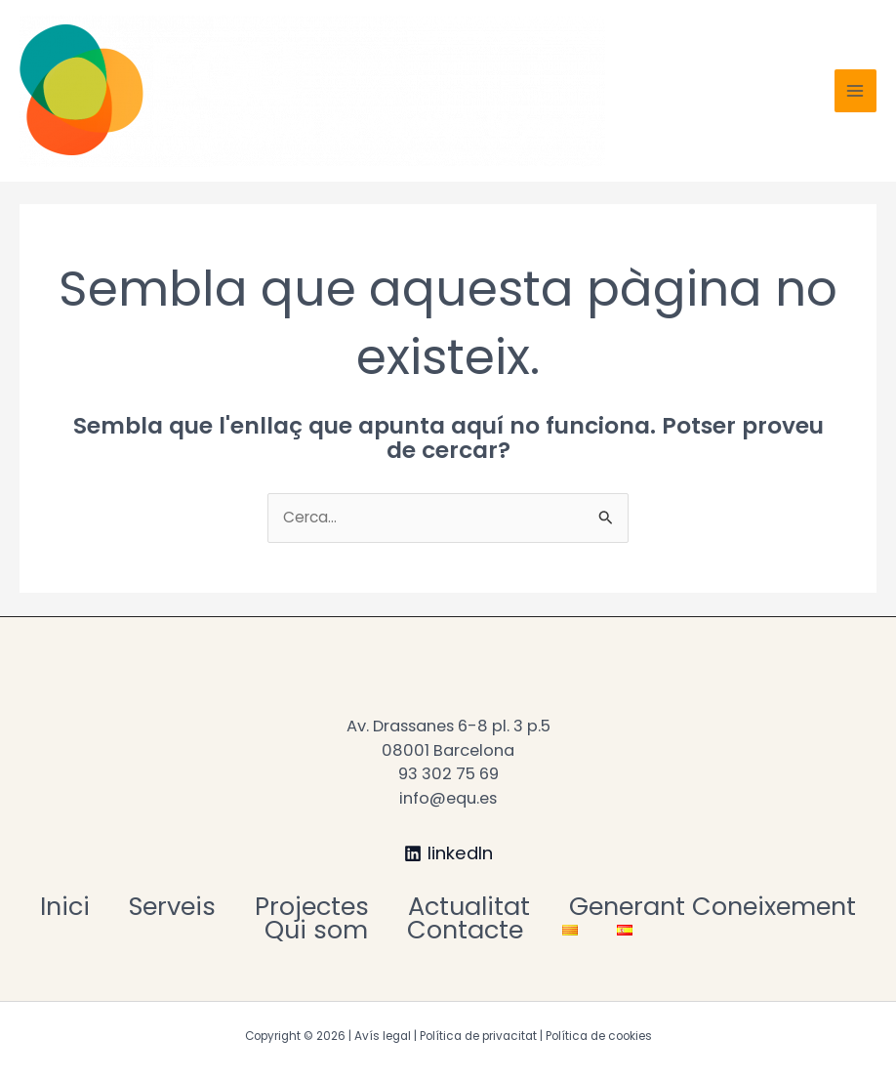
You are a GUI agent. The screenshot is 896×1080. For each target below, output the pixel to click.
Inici (65, 906)
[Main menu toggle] (855, 90)
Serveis (172, 906)
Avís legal (382, 1036)
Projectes (312, 906)
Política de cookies (599, 1036)
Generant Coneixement (712, 906)
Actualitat (469, 906)
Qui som (316, 930)
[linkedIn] (448, 853)
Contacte (465, 930)
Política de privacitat (478, 1036)
